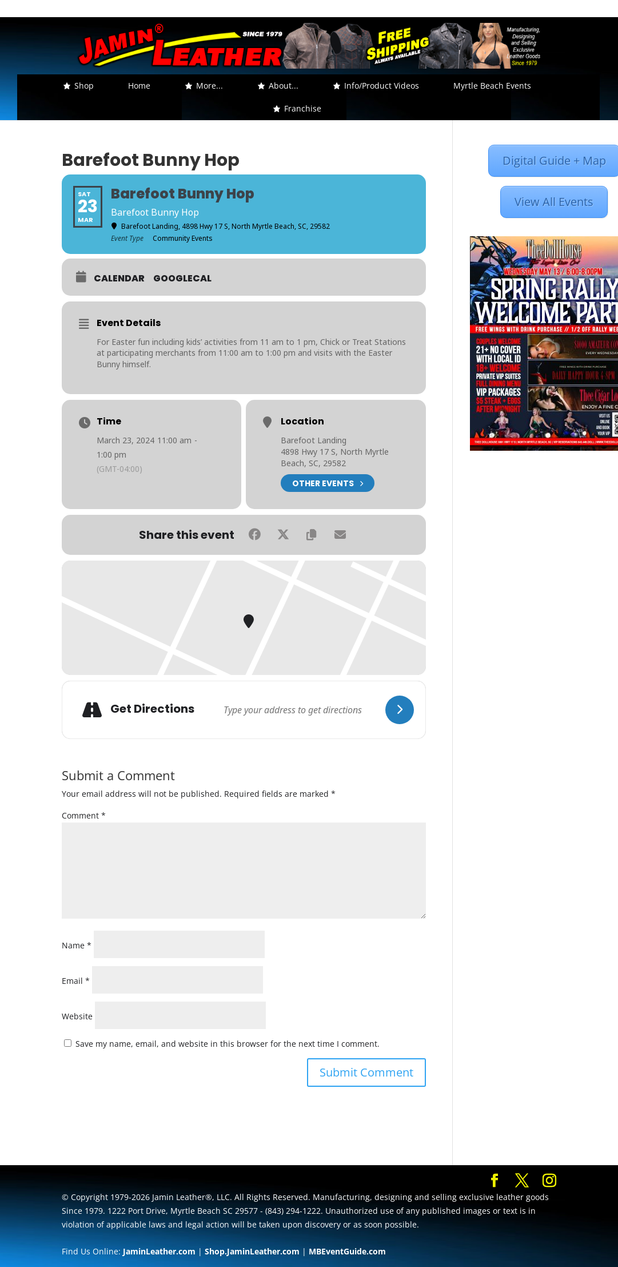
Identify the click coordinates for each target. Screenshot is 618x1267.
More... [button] (209, 85)
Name (76, 945)
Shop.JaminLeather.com (252, 1251)
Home (139, 85)
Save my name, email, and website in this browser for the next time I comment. (227, 1043)
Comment (84, 815)
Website (77, 1016)
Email (76, 980)
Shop (84, 85)
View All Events (554, 201)
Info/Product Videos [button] (381, 85)
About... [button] (283, 85)
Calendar (119, 278)
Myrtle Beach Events (492, 85)
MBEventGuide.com (347, 1251)
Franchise (302, 108)
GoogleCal (182, 278)
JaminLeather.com (159, 1251)
